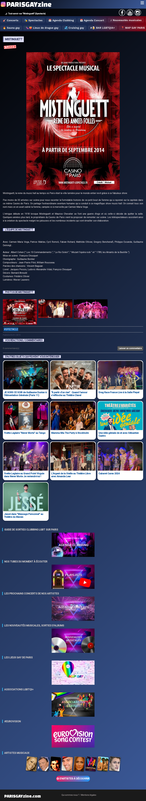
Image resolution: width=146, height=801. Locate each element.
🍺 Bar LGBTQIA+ (103, 27)
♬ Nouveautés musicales (126, 20)
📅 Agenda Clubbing (61, 20)
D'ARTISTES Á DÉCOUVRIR (73, 778)
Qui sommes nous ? (70, 795)
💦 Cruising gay (74, 27)
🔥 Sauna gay (11, 27)
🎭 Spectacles (33, 20)
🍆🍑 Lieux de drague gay (42, 27)
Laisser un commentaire (130, 348)
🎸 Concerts (10, 20)
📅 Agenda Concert (92, 20)
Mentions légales (88, 795)
